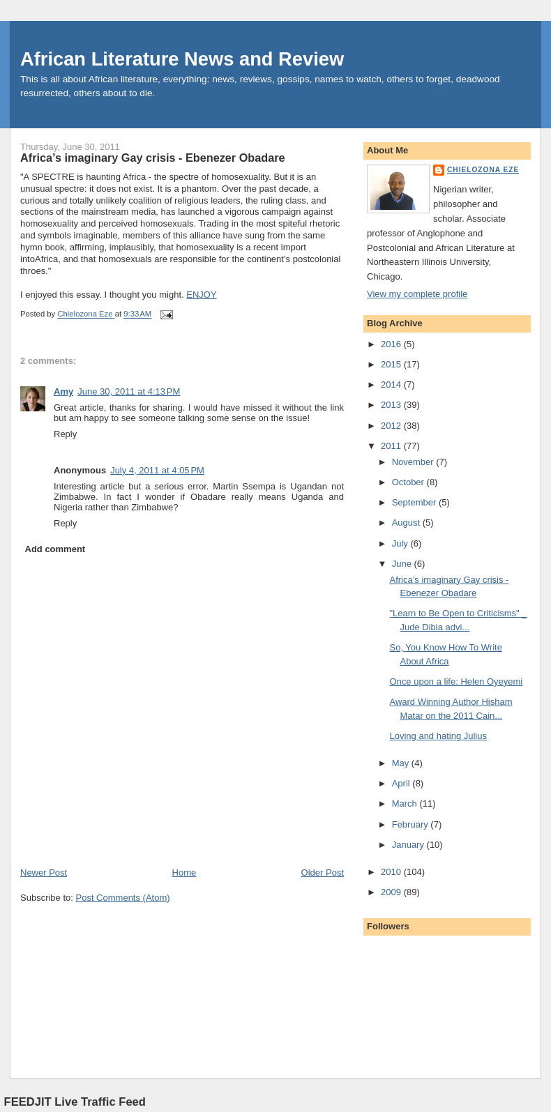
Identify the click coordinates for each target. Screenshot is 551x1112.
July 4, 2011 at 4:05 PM (157, 470)
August (407, 522)
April (402, 783)
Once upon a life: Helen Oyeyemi (455, 681)
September (415, 502)
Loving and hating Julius (438, 736)
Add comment (55, 549)
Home (184, 872)
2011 (392, 446)
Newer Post (43, 872)
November (414, 462)
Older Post (322, 872)
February (411, 824)
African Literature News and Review (182, 59)
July (401, 543)
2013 (392, 404)
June (403, 563)
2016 (392, 344)
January (409, 844)
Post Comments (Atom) (123, 897)
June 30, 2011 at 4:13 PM (128, 391)
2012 (392, 425)
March (406, 803)
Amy (63, 391)
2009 (392, 892)
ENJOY (201, 294)
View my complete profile (417, 294)
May (402, 763)
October (409, 482)
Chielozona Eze (483, 170)
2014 (392, 384)
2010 (392, 872)
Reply (65, 434)
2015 (392, 364)
